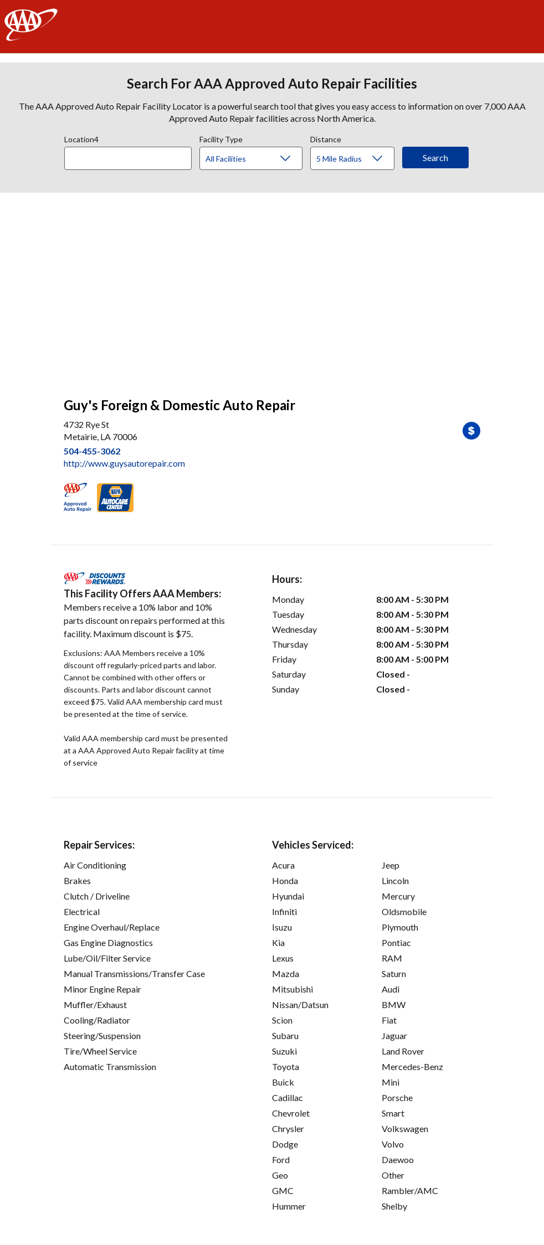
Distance (325, 138)
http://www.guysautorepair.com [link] (124, 463)
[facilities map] (272, 289)
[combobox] (131, 155)
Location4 (81, 138)
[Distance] (356, 159)
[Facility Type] (260, 159)
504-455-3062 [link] (92, 451)
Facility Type (221, 138)
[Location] (128, 158)
